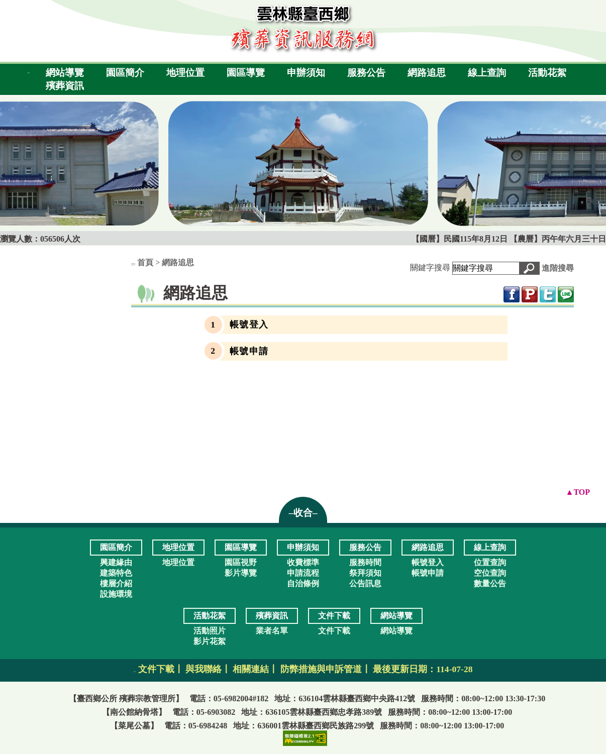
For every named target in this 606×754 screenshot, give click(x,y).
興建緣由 (116, 562)
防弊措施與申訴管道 (321, 669)
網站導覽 (65, 72)
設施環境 (116, 594)
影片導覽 (241, 573)
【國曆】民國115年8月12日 (461, 239)
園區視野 (241, 562)
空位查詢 (490, 573)
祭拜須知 (365, 573)
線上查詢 (487, 72)
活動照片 (209, 630)
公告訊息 (365, 583)
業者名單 (272, 630)
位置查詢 (490, 562)
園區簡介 (125, 72)
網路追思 (427, 72)
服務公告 (366, 72)
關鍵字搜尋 (430, 267)
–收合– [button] (302, 512)
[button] (529, 268)
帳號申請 (249, 351)
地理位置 (185, 72)
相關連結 (251, 669)
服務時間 (365, 562)
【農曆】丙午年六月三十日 (558, 239)
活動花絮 (547, 72)
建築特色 (116, 573)
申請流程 (303, 573)
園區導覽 (246, 72)
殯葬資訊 (65, 85)
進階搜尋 (558, 268)
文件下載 (334, 630)
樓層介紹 (116, 583)
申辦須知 (306, 72)
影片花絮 (209, 641)
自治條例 (303, 583)
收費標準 (303, 562)
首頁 (145, 262)
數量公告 (490, 583)
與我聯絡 (203, 669)
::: (28, 72)
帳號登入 (249, 324)
